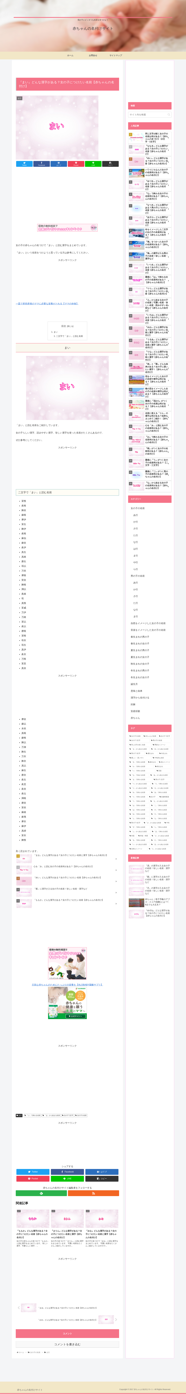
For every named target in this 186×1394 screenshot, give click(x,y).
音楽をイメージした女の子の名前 (148, 630)
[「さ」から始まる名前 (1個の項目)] (161, 836)
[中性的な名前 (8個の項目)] (161, 758)
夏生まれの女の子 (140, 657)
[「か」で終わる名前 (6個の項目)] (140, 767)
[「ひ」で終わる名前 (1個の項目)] (160, 840)
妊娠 (133, 704)
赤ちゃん (135, 718)
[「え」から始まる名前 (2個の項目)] (160, 801)
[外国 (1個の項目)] (132, 836)
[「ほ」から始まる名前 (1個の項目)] (160, 844)
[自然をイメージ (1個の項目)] (137, 849)
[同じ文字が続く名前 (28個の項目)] (139, 745)
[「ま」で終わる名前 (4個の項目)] (140, 780)
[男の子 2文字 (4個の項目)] (162, 780)
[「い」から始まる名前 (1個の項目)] (139, 844)
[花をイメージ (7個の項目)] (164, 762)
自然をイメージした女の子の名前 (148, 623)
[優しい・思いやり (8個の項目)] (139, 758)
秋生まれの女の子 (140, 664)
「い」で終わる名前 (32, 1115)
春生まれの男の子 (140, 637)
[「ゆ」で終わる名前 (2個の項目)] (139, 814)
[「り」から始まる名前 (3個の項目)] (139, 788)
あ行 (135, 515)
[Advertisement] (67, 68)
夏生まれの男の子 (140, 650)
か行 (135, 522)
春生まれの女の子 (140, 643)
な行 (135, 542)
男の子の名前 (138, 576)
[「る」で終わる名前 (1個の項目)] (139, 840)
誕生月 (134, 684)
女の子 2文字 (67, 1115)
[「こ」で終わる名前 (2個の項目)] (160, 806)
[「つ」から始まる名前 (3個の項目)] (139, 784)
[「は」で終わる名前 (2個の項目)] (139, 806)
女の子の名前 (81, 1115)
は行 (135, 549)
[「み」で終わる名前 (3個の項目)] (139, 792)
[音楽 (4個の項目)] (163, 771)
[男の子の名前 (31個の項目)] (160, 740)
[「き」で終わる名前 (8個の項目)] (137, 762)
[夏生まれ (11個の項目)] (151, 753)
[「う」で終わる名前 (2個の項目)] (138, 801)
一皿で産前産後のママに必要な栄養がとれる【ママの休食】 (47, 303)
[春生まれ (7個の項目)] (152, 762)
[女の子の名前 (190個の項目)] (135, 736)
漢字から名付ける (140, 697)
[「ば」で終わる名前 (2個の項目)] (139, 810)
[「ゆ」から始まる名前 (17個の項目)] (160, 749)
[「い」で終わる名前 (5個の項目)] (141, 771)
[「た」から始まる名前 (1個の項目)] (159, 849)
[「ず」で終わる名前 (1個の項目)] (139, 827)
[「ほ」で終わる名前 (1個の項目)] (161, 832)
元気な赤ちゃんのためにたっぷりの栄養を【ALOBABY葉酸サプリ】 (67, 985)
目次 (63, 326)
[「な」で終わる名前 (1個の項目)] (160, 819)
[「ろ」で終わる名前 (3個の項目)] (161, 784)
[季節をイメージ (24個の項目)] (161, 745)
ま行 (19, 1115)
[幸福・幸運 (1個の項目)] (143, 836)
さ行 (135, 528)
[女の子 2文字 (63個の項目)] (138, 740)
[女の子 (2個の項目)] (153, 797)
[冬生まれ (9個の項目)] (164, 753)
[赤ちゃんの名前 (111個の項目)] (150, 736)
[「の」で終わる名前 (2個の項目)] (160, 810)
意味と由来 (136, 691)
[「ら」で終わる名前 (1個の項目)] (160, 827)
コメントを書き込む (67, 1344)
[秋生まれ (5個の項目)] (162, 767)
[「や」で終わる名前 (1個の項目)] (160, 814)
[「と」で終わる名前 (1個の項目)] (139, 819)
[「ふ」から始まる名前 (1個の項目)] (139, 832)
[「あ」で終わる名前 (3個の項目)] (160, 792)
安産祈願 (135, 711)
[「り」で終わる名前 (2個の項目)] (138, 797)
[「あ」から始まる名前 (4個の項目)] (160, 775)
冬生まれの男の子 (140, 670)
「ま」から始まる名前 (51, 1115)
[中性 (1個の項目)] (167, 823)
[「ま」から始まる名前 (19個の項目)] (139, 749)
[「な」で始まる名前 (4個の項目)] (138, 775)
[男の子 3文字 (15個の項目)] (136, 753)
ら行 (135, 569)
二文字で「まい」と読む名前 (69, 336)
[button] (169, 114)
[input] (150, 115)
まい (56, 332)
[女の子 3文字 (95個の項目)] (164, 736)
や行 (135, 562)
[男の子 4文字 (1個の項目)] (135, 823)
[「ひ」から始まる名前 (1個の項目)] (153, 823)
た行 (135, 535)
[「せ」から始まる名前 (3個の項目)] (160, 788)
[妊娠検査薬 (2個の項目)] (164, 797)
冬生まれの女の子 (140, 677)
